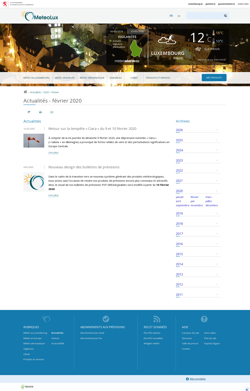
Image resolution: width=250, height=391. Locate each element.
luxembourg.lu (195, 4)
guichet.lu (210, 4)
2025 (179, 140)
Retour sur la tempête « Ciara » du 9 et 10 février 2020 (92, 128)
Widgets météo (152, 343)
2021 (179, 181)
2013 (179, 274)
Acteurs (55, 338)
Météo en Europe (65, 77)
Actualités (35, 92)
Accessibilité (57, 343)
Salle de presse (190, 343)
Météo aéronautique (92, 77)
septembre (182, 205)
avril (178, 201)
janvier (180, 197)
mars (209, 197)
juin (193, 201)
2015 (179, 254)
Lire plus (53, 152)
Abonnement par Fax (91, 338)
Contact (186, 348)
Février (55, 92)
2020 (46, 92)
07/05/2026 (137, 31)
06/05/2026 (116, 31)
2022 (179, 170)
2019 (179, 213)
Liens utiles (210, 332)
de (179, 16)
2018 (179, 223)
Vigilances (116, 77)
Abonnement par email (92, 332)
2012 (179, 284)
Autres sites (243, 4)
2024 (179, 150)
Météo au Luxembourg (36, 77)
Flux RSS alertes (152, 332)
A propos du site (190, 332)
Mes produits (196, 379)
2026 (179, 130)
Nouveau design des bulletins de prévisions (84, 167)
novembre (197, 205)
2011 (179, 294)
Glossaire (187, 338)
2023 (179, 160)
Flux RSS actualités (153, 338)
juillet (209, 201)
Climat (134, 77)
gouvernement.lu (226, 4)
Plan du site (210, 338)
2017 (179, 234)
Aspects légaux (212, 343)
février (195, 197)
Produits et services (158, 77)
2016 (179, 244)
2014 (179, 264)
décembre (212, 205)
